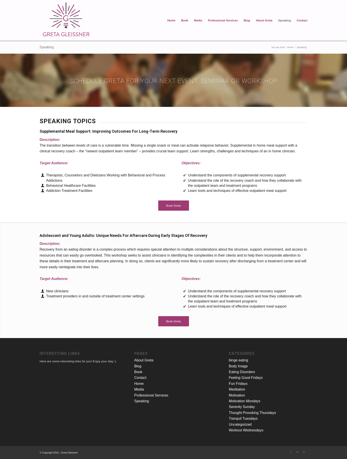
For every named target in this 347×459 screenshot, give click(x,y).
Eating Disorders (242, 372)
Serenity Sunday (242, 407)
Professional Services (223, 20)
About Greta (264, 20)
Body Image (238, 366)
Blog (247, 20)
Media (198, 20)
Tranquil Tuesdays (243, 418)
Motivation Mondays (244, 401)
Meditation (237, 389)
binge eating (238, 360)
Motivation (237, 395)
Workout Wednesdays (246, 430)
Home (171, 20)
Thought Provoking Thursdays (252, 413)
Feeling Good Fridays (246, 378)
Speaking (284, 20)
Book (184, 20)
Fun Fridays (238, 383)
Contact (302, 20)
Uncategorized (240, 424)
